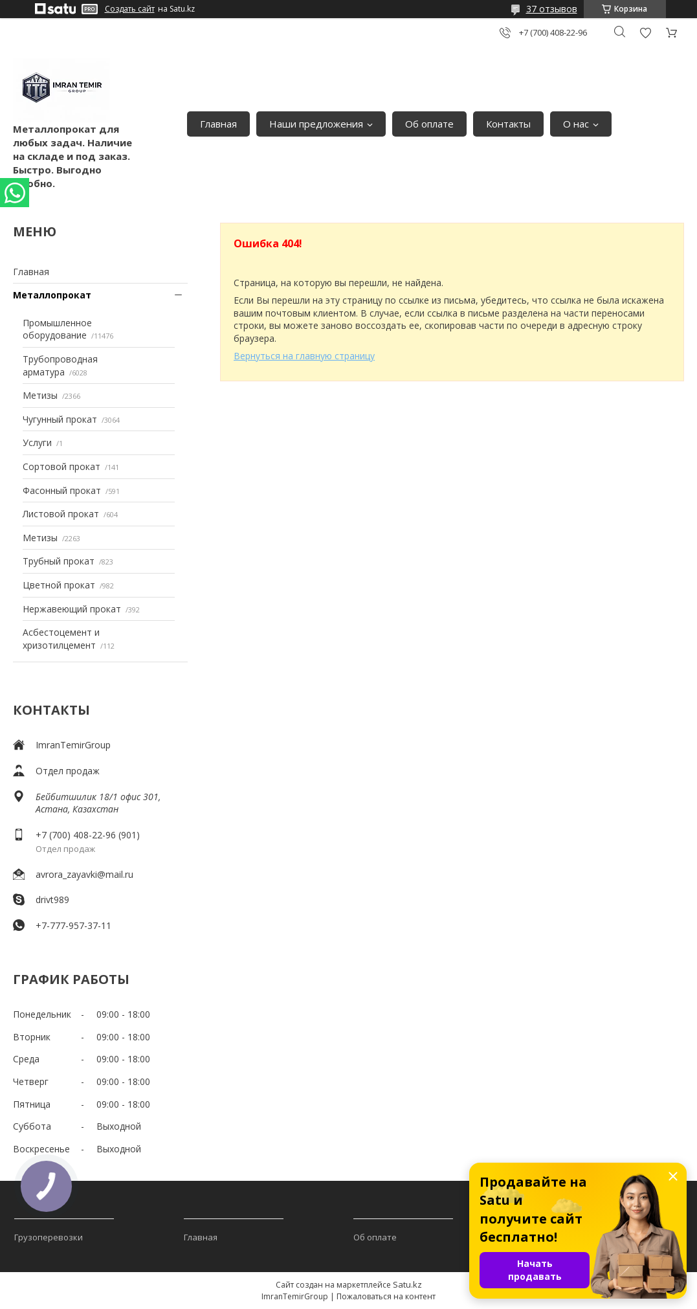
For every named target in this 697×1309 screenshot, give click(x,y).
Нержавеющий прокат (72, 609)
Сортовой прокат (61, 466)
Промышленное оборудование (57, 329)
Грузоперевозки (48, 1237)
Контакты (508, 123)
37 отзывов (551, 9)
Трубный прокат (58, 561)
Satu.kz (407, 1284)
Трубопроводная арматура (60, 365)
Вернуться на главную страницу (304, 356)
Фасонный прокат (62, 490)
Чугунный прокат (60, 419)
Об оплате (429, 123)
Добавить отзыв (645, 32)
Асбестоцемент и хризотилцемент (61, 638)
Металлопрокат (52, 295)
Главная (218, 123)
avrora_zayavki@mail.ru (84, 874)
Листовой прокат (61, 514)
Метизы (40, 395)
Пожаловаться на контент (386, 1296)
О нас (576, 123)
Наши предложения (316, 123)
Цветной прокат (59, 585)
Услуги (37, 442)
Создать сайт (130, 9)
